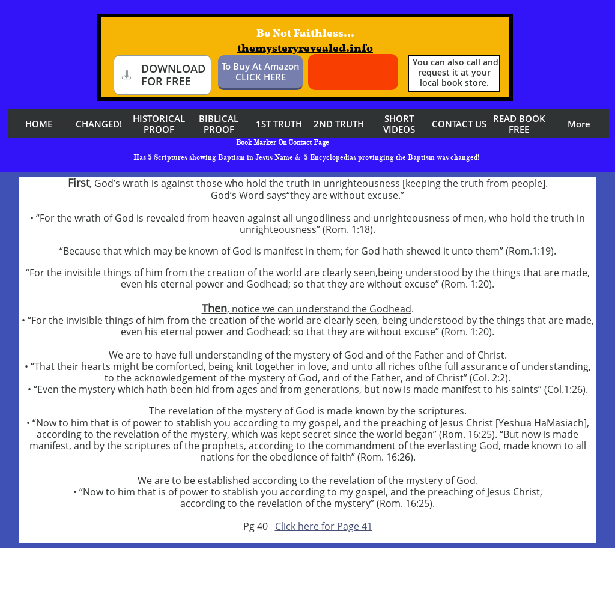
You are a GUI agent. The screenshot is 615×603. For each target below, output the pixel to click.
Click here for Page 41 (323, 526)
